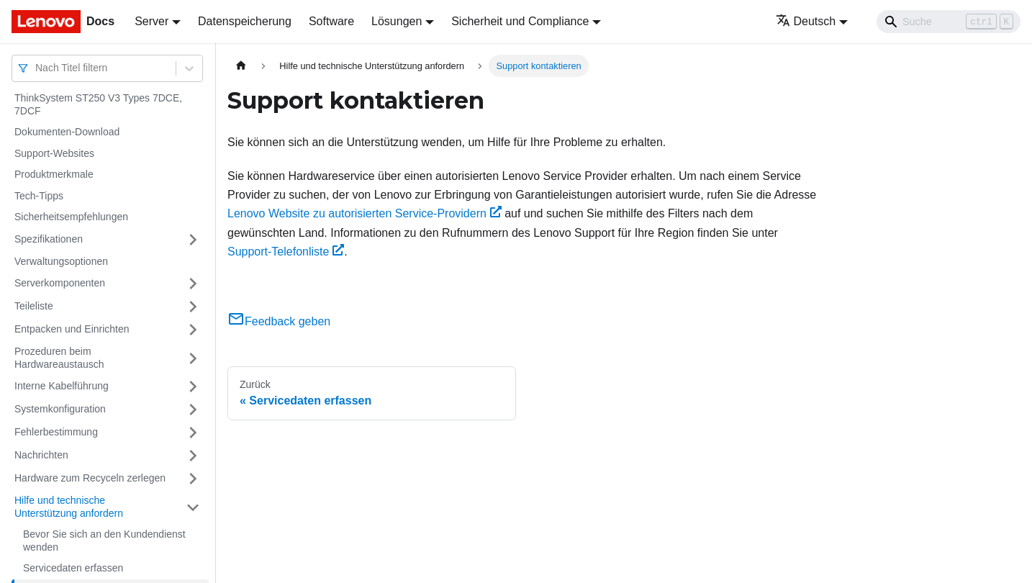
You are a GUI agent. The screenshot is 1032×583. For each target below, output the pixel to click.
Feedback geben (278, 321)
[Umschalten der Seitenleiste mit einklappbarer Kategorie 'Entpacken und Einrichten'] (193, 329)
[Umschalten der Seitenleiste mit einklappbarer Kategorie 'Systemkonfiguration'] (193, 409)
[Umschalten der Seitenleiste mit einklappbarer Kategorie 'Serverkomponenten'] (193, 283)
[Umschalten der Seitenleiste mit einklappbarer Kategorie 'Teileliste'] (193, 306)
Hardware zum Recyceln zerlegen (90, 478)
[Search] (948, 21)
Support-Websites (54, 153)
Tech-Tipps (38, 196)
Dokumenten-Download (66, 131)
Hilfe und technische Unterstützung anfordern (68, 506)
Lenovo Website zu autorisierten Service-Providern (364, 213)
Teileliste (33, 306)
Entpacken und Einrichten (72, 329)
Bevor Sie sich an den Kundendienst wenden (104, 540)
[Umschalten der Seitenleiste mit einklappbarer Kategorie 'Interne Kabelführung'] (193, 386)
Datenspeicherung (244, 21)
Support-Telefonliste (285, 251)
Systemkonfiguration (60, 409)
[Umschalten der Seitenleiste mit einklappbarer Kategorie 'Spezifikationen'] (193, 239)
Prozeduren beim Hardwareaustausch (59, 357)
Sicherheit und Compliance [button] (520, 21)
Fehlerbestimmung (56, 432)
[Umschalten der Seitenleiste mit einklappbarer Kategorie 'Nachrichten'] (193, 455)
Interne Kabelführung (61, 386)
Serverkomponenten (59, 283)
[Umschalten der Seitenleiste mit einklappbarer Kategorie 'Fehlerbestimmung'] (193, 432)
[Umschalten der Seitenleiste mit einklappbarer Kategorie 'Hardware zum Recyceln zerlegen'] (193, 478)
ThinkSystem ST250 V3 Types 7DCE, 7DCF (98, 104)
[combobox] (36, 68)
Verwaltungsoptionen (61, 261)
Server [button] (151, 21)
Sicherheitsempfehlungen (71, 216)
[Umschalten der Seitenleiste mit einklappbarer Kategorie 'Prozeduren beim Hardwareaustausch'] (193, 358)
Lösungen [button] (396, 21)
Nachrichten (41, 455)
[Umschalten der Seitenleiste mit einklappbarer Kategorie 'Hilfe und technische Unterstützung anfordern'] (193, 507)
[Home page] (241, 66)
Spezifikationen (48, 239)
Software (331, 21)
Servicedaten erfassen (73, 568)
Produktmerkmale (54, 174)
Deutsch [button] (806, 21)
